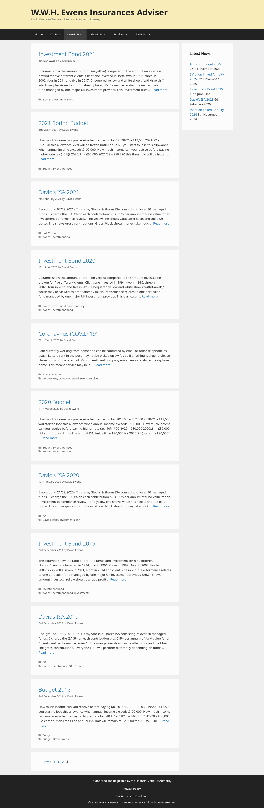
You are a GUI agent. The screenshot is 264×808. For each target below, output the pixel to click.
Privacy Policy (132, 788)
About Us (100, 34)
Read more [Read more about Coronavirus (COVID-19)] (102, 365)
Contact (55, 34)
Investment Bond (62, 99)
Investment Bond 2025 (206, 89)
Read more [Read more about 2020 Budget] (50, 438)
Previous (46, 762)
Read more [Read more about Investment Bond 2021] (159, 90)
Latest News (75, 34)
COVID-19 (65, 378)
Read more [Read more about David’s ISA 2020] (161, 506)
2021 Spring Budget (63, 123)
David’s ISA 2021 (58, 192)
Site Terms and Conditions (132, 796)
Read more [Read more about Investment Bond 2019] (118, 579)
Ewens (46, 99)
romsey (67, 451)
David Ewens (80, 378)
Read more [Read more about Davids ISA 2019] (46, 652)
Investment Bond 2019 (66, 543)
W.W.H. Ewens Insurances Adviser (99, 12)
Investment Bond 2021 (66, 54)
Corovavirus (50, 378)
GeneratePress (166, 802)
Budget (47, 168)
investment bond (62, 310)
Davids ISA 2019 (58, 616)
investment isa (61, 237)
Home (39, 34)
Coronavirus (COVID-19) (67, 333)
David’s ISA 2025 (202, 99)
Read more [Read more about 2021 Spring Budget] (46, 159)
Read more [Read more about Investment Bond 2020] (150, 296)
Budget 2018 (54, 689)
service (93, 378)
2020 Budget (54, 402)
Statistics (144, 34)
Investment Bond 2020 (66, 260)
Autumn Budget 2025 (205, 64)
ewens (46, 237)
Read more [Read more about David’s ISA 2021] (161, 223)
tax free (78, 666)
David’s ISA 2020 (58, 475)
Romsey (67, 168)
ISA (54, 233)
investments (67, 519)
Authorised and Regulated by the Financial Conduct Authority (132, 781)
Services (122, 34)
